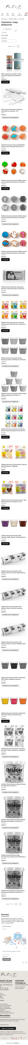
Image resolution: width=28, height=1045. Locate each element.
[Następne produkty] (16, 904)
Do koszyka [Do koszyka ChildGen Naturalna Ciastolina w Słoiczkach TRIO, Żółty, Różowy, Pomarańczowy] (5, 721)
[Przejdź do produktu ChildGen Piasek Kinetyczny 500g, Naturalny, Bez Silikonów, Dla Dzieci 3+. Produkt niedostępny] (14, 772)
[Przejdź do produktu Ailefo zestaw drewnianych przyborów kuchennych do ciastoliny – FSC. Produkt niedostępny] (14, 97)
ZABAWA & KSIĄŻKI (13, 19)
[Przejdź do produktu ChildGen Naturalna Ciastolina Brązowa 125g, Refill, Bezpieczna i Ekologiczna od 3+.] (14, 487)
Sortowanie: (4, 38)
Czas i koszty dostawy (5, 1005)
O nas (1, 993)
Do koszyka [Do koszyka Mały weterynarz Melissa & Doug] (7, 959)
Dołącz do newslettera (8, 1028)
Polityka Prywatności (5, 1011)
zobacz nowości (6, 926)
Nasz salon (2, 995)
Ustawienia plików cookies (6, 1013)
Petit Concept (4, 19)
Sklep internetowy (12, 1043)
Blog (1, 996)
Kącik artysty (21, 19)
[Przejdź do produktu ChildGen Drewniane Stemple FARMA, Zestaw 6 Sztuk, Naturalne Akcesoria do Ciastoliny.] (14, 168)
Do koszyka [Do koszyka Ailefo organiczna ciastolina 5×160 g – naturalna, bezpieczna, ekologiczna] (5, 82)
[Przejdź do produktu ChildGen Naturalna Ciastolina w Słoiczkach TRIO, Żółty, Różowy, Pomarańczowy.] (14, 701)
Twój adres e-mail (4, 1024)
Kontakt (2, 997)
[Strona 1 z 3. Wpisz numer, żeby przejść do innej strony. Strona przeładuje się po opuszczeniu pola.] (12, 46)
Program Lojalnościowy (5, 1008)
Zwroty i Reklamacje (5, 1007)
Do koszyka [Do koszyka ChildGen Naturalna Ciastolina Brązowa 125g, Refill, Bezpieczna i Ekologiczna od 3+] (5, 508)
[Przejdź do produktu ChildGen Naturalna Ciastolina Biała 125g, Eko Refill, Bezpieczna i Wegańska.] (14, 452)
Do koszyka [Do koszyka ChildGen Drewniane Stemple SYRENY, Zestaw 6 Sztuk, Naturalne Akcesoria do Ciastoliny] (5, 259)
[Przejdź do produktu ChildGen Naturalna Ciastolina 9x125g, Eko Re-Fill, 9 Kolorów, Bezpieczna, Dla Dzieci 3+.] (14, 416)
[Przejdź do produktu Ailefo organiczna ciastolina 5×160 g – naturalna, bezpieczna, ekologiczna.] (14, 61)
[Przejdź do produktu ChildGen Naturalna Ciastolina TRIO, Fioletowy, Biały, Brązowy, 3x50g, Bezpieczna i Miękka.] (14, 523)
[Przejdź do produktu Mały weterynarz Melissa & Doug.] (14, 939)
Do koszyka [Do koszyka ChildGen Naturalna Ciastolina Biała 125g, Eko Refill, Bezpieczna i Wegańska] (5, 472)
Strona (9, 46)
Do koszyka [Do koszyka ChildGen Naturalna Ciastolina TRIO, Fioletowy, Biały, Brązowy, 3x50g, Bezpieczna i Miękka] (5, 543)
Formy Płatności (4, 1004)
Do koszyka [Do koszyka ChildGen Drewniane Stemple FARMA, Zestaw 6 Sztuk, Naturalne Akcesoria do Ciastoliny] (5, 188)
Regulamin (2, 1010)
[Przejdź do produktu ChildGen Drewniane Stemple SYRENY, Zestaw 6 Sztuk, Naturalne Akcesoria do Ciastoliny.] (14, 239)
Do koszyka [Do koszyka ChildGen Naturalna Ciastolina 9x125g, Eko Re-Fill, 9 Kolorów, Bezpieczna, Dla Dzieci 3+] (5, 437)
